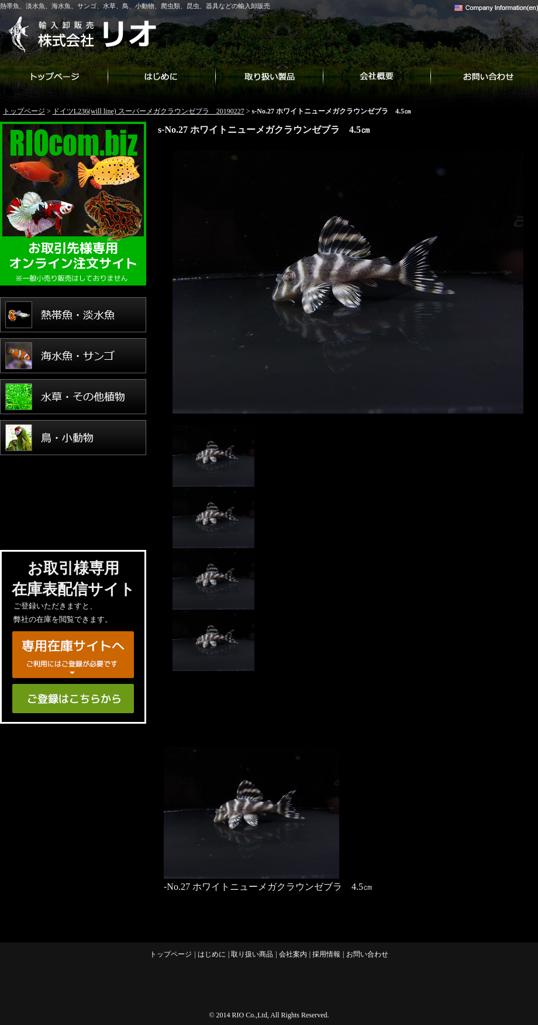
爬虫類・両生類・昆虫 (73, 478)
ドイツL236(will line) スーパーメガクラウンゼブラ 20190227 (148, 111)
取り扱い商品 (269, 76)
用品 (73, 519)
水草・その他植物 (73, 396)
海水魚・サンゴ (73, 355)
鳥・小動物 (73, 437)
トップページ (54, 76)
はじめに (161, 76)
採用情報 (326, 954)
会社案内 (376, 76)
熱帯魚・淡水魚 (73, 314)
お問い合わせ (484, 76)
